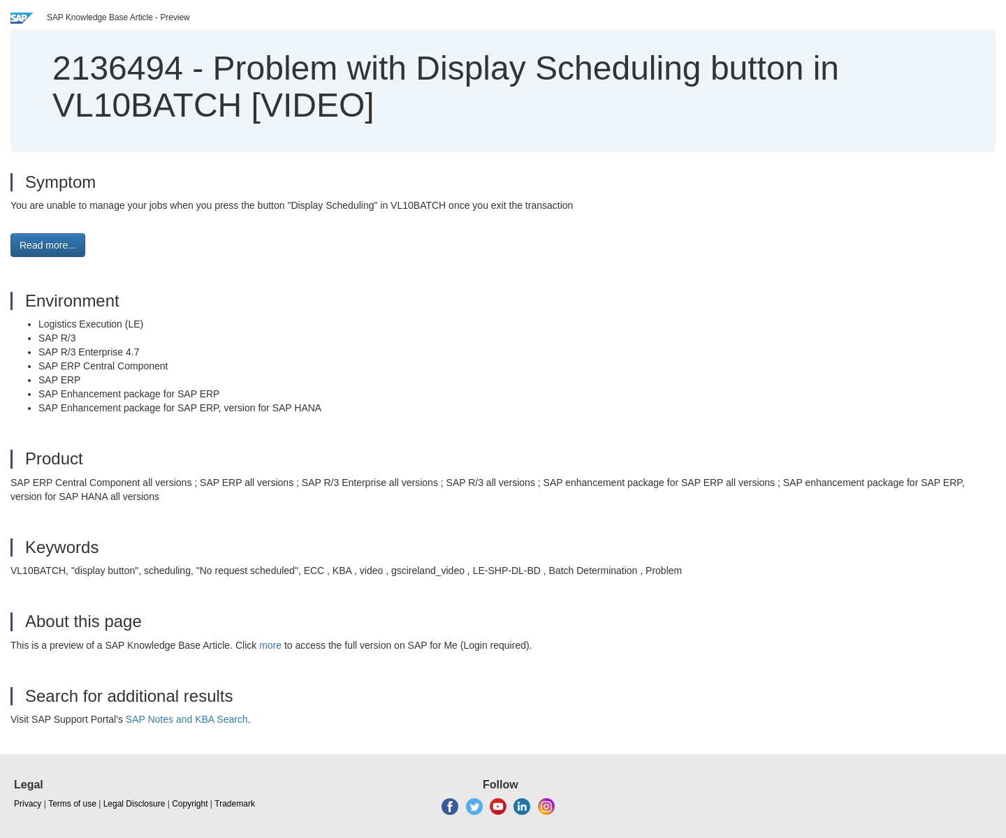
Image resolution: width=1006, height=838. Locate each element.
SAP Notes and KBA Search (187, 719)
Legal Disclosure (134, 804)
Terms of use (72, 804)
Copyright (189, 804)
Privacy (27, 804)
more (270, 645)
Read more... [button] (48, 245)
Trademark (234, 804)
